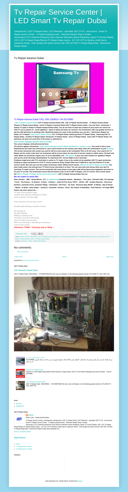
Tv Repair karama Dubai (42, 239)
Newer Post (18, 257)
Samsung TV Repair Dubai (40, 134)
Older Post (109, 257)
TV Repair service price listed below (43, 174)
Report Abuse (19, 438)
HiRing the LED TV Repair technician (94, 165)
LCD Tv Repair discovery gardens (48, 236)
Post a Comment (22, 252)
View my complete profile (22, 432)
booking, (110, 149)
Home (64, 257)
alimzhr (31, 415)
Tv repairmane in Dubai (24, 446)
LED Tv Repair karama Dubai (26, 123)
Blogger (79, 481)
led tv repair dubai (99, 236)
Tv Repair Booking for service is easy (76, 146)
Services (19, 404)
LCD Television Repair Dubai (26, 270)
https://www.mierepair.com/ (50, 146)
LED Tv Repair (23, 174)
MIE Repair (69, 156)
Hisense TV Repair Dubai (34, 370)
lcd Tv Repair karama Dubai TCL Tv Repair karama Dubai (76, 236)
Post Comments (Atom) (31, 260)
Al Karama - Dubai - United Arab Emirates (33, 241)
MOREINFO (20, 406)
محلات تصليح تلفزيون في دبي (35, 357)
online (32, 239)
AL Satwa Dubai (53, 179)
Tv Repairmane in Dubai (24, 449)
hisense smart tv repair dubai (28, 236)
